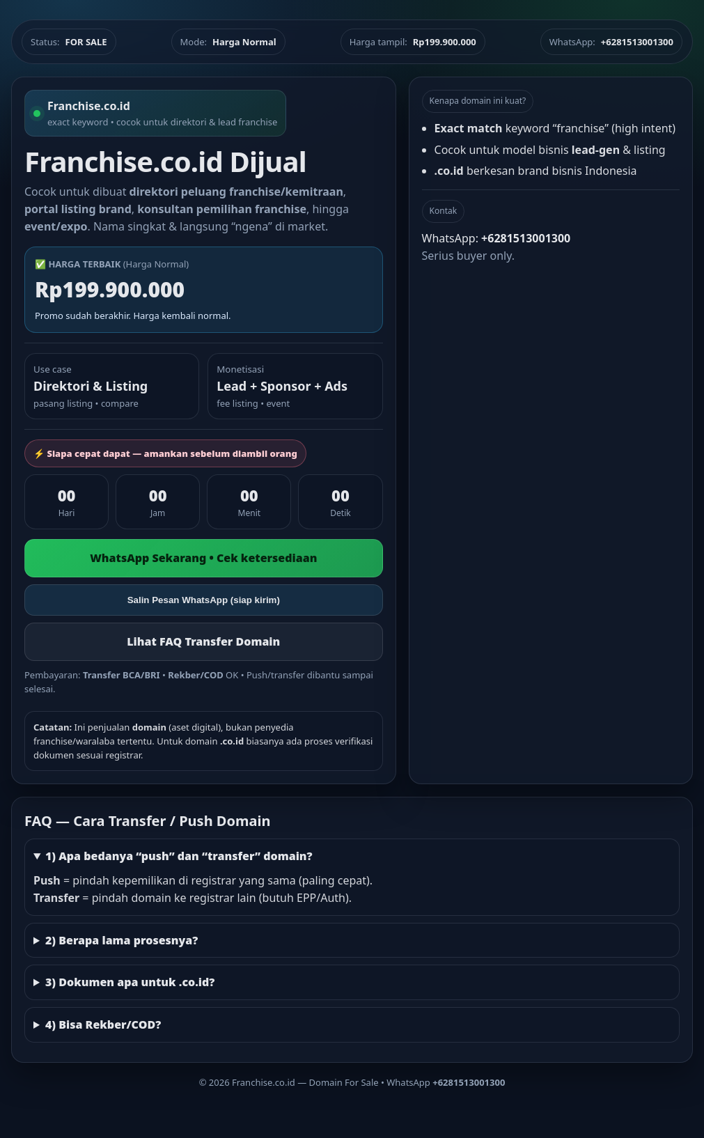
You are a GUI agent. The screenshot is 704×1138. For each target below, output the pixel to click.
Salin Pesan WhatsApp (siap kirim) (203, 600)
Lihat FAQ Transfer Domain (203, 641)
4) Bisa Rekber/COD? (103, 1024)
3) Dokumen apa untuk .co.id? (130, 982)
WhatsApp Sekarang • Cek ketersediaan (203, 558)
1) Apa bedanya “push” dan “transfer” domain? (179, 856)
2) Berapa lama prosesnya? (121, 940)
